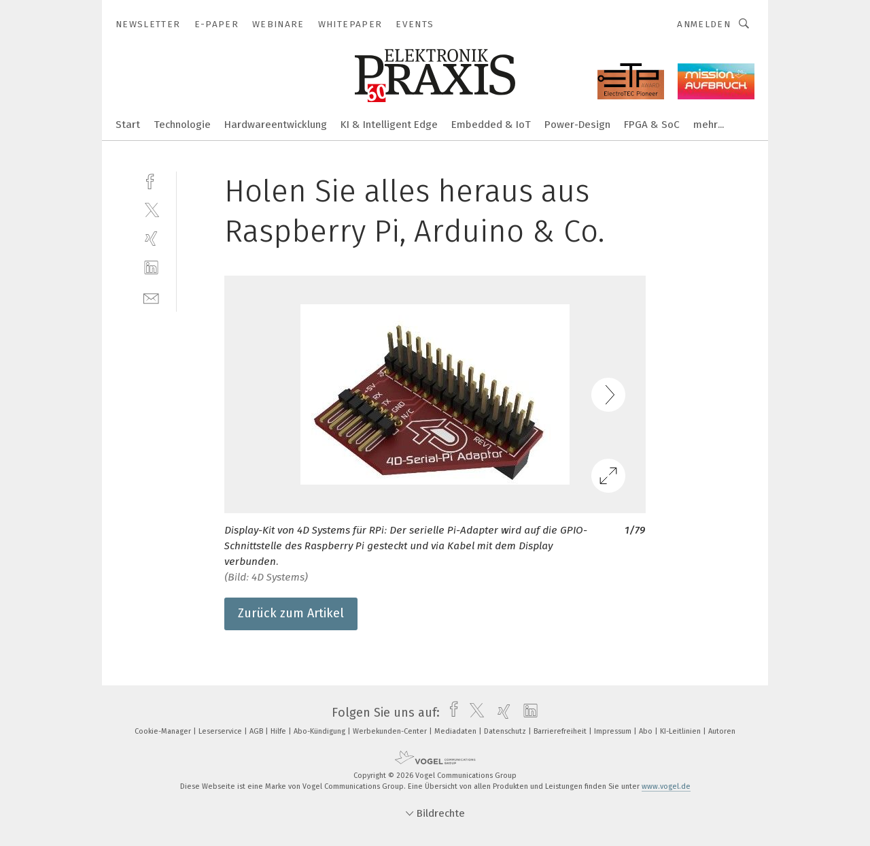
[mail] (151, 297)
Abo (647, 731)
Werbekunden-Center (391, 731)
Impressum (613, 731)
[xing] (151, 238)
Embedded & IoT (491, 124)
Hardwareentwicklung (275, 124)
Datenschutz (506, 731)
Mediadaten (456, 731)
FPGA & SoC (652, 124)
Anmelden (704, 24)
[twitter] (151, 209)
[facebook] (151, 180)
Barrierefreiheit (561, 731)
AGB (257, 731)
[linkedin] (151, 267)
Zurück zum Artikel (291, 613)
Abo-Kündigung (320, 731)
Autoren (721, 731)
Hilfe (279, 731)
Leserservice (221, 731)
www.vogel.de (666, 786)
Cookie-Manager (164, 731)
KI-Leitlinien (681, 731)
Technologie (182, 124)
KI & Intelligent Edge (389, 124)
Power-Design (577, 124)
